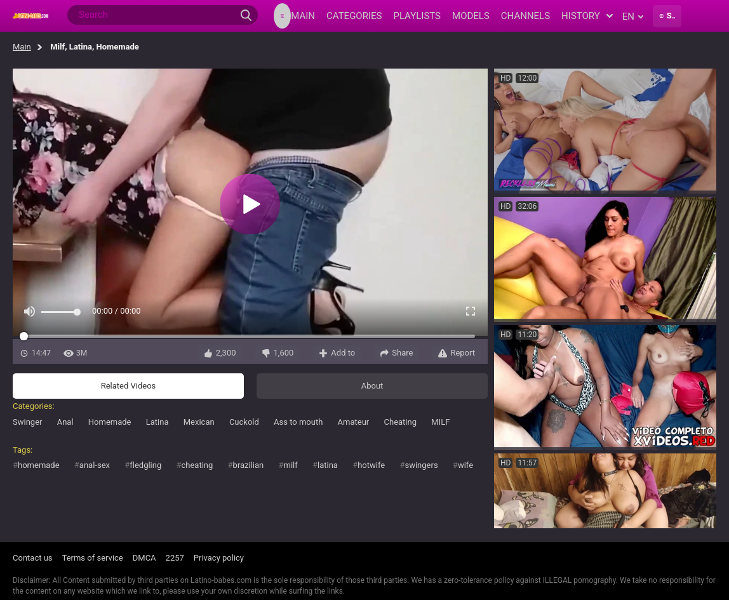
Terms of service (92, 558)
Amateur (354, 422)
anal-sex (94, 465)
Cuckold (244, 422)
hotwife (371, 465)
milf (291, 465)
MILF (440, 422)
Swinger (27, 422)
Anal (65, 422)
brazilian (248, 465)
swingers (421, 465)
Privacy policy (219, 558)
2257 (175, 558)
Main (22, 46)
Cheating (400, 422)
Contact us (33, 558)
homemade (39, 465)
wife (465, 465)
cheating (197, 465)
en (632, 16)
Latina (157, 422)
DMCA (144, 558)
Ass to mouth (298, 422)
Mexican (199, 422)
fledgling (145, 465)
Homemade (109, 422)
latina (328, 465)
